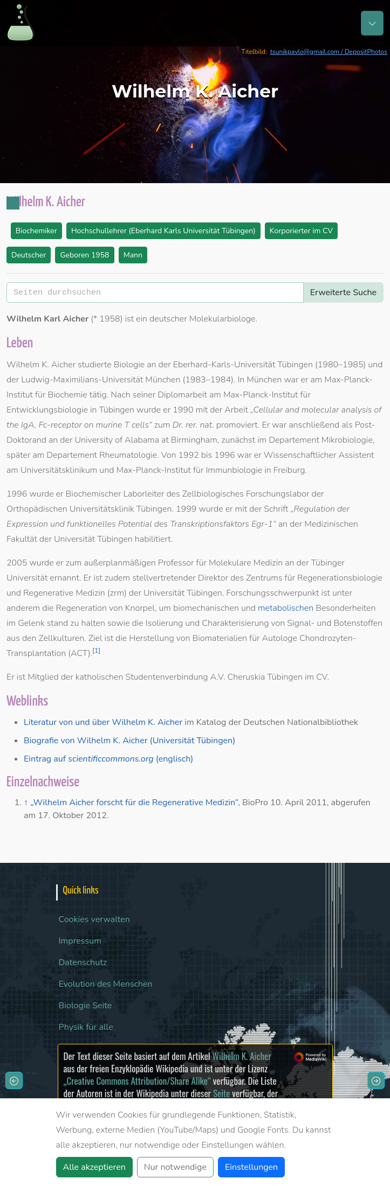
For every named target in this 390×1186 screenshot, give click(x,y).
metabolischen (285, 608)
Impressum (80, 941)
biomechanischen (206, 608)
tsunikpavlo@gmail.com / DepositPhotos (328, 51)
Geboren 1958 (84, 255)
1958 (109, 319)
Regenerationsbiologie (339, 578)
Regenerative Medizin (64, 593)
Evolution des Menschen (106, 984)
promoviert (237, 425)
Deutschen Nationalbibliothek (300, 722)
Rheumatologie (128, 455)
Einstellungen (251, 1167)
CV (321, 677)
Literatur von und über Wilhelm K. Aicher (103, 722)
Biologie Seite (85, 1005)
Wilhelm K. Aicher (241, 1056)
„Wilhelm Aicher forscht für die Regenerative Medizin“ (134, 802)
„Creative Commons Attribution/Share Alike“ (137, 1080)
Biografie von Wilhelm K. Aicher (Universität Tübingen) (129, 741)
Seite (221, 1093)
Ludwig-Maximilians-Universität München (100, 380)
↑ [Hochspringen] (26, 802)
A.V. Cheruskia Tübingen (256, 677)
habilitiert (153, 539)
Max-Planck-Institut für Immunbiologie (189, 470)
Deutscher (28, 255)
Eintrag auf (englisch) (108, 759)
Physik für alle (86, 1027)
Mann (133, 255)
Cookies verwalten (94, 919)
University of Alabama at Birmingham (146, 440)
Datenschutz (83, 962)
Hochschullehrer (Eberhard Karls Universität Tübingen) (163, 231)
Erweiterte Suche (343, 292)
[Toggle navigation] (372, 23)
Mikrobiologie (347, 440)
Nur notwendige (175, 1167)
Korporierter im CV (301, 231)
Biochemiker (36, 231)
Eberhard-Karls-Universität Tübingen (243, 365)
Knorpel (140, 608)
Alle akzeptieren (94, 1167)
